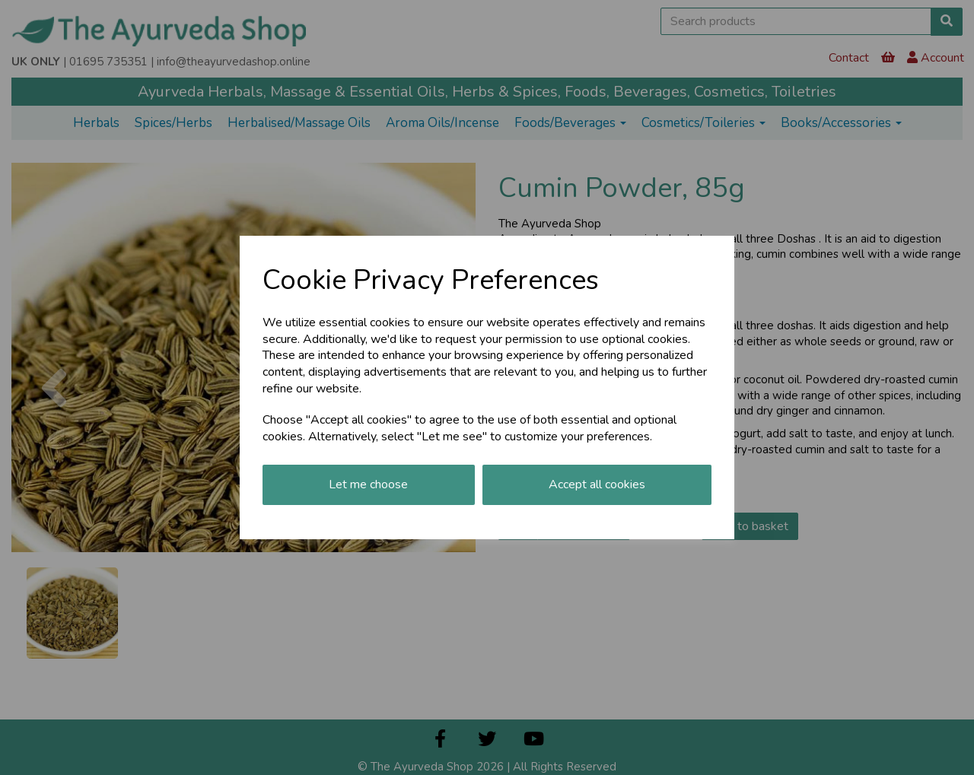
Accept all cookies (597, 484)
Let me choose (368, 484)
